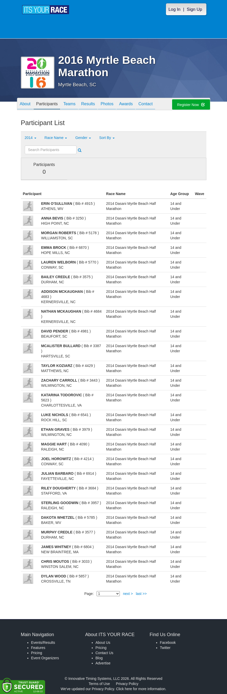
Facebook (168, 642)
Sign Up (194, 9)
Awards (126, 104)
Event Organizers (45, 658)
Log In (175, 9)
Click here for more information (140, 689)
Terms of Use (99, 684)
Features (38, 648)
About (25, 104)
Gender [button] (83, 138)
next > (128, 594)
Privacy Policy (127, 684)
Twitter (165, 648)
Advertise (103, 663)
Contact (145, 104)
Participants (47, 104)
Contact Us (104, 653)
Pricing (36, 653)
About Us (103, 642)
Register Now (191, 105)
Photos (106, 104)
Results (88, 104)
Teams (69, 104)
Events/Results (43, 642)
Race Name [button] (56, 138)
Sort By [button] (107, 138)
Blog (99, 658)
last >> (141, 594)
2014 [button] (30, 138)
